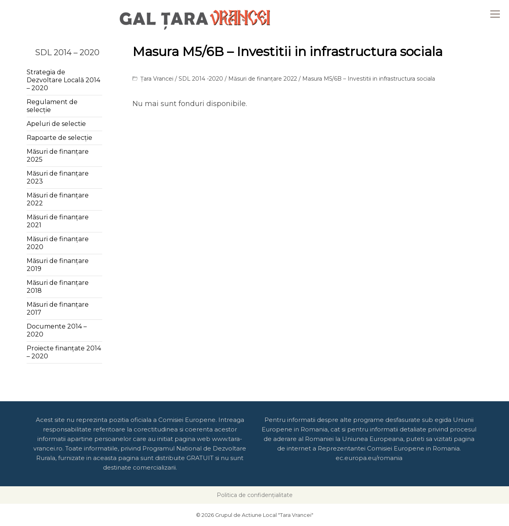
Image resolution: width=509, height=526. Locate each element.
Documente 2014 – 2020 (57, 330)
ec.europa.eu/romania (369, 458)
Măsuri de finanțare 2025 (58, 155)
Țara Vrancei (156, 78)
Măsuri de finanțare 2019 (58, 265)
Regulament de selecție (52, 106)
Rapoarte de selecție (59, 137)
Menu (495, 14)
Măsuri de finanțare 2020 (58, 243)
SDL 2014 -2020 (201, 78)
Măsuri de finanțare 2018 (58, 286)
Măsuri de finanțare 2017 (58, 308)
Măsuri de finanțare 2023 (58, 177)
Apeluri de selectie (56, 124)
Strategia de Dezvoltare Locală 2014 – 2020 (63, 80)
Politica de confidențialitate (255, 495)
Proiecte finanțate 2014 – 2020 (64, 352)
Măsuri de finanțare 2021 (58, 221)
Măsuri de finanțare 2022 (262, 78)
